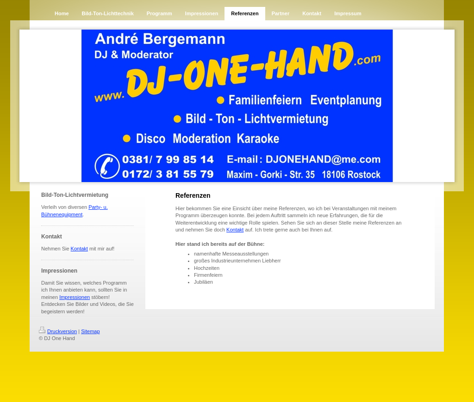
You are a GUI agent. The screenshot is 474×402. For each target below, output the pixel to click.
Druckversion (58, 331)
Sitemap (90, 331)
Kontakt (79, 248)
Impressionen (74, 297)
